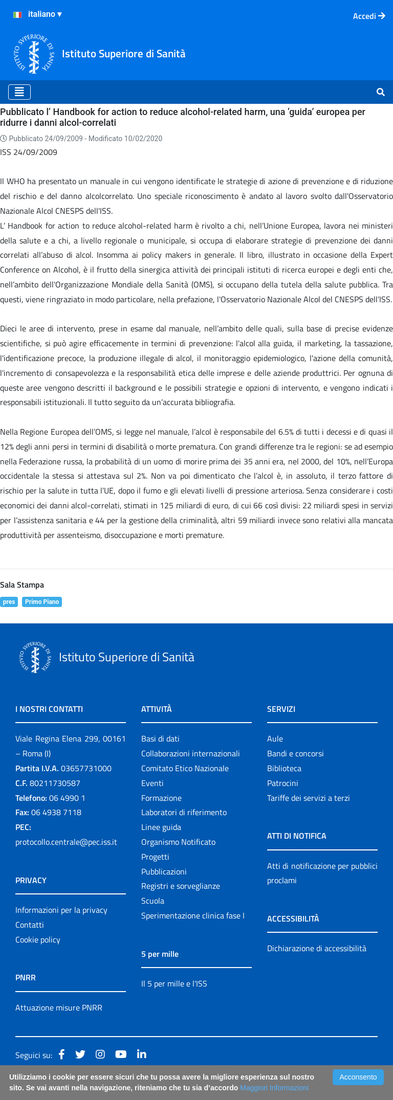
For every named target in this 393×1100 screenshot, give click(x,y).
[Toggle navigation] (19, 92)
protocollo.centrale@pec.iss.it (66, 842)
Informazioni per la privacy (61, 910)
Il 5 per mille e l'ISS (174, 983)
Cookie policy (37, 939)
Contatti (29, 924)
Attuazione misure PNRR (58, 1007)
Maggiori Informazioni (274, 1088)
